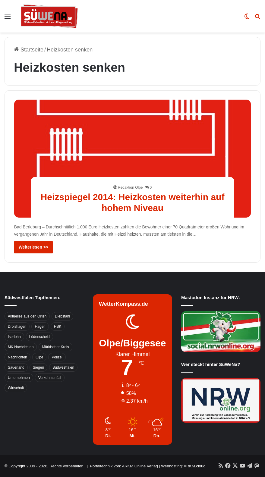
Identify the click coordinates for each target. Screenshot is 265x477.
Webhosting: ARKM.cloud (183, 466)
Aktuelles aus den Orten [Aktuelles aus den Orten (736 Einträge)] (27, 316)
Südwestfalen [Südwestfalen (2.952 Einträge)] (63, 367)
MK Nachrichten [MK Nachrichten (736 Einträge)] (20, 347)
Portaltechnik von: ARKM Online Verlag (124, 466)
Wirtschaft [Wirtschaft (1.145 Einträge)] (16, 388)
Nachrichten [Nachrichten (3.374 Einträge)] (17, 357)
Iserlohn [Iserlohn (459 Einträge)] (14, 337)
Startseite (28, 50)
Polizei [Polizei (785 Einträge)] (57, 357)
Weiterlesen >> (34, 247)
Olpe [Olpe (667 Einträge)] (39, 357)
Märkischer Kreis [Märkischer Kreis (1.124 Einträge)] (55, 347)
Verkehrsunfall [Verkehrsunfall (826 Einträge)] (49, 378)
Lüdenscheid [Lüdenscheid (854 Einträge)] (39, 337)
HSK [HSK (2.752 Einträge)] (58, 326)
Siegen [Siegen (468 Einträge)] (38, 367)
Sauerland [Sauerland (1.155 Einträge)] (16, 367)
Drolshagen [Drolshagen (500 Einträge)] (17, 326)
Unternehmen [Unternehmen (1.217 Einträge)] (19, 378)
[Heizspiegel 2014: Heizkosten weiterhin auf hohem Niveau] (132, 159)
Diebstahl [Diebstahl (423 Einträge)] (62, 316)
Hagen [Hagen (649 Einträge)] (40, 326)
